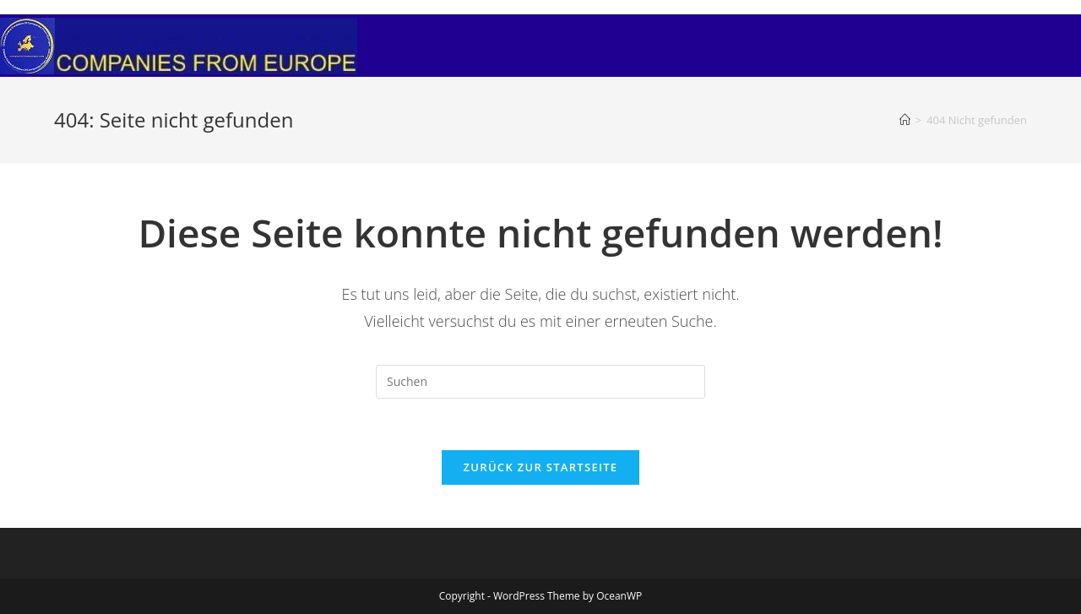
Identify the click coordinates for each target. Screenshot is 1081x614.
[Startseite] (904, 120)
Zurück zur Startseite (541, 467)
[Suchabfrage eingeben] (540, 382)
